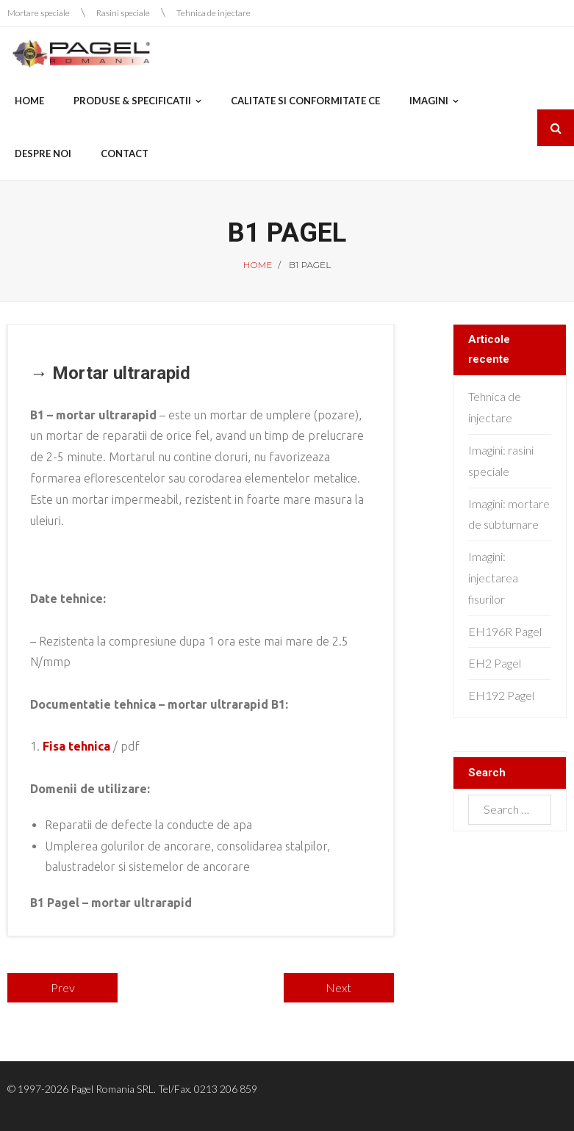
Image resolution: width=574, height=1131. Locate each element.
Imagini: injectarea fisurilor (493, 577)
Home (257, 264)
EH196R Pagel (505, 631)
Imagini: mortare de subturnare (509, 514)
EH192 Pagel (501, 695)
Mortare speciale (38, 12)
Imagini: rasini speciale (501, 460)
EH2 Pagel (494, 663)
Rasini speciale (123, 12)
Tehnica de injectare (213, 12)
